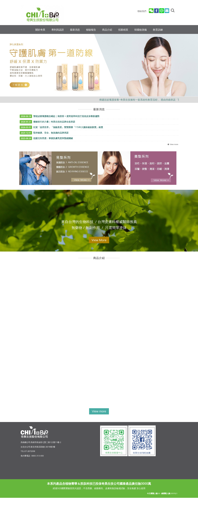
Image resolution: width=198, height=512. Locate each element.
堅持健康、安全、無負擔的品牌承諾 (44, 132)
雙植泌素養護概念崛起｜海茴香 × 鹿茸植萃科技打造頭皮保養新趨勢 (59, 116)
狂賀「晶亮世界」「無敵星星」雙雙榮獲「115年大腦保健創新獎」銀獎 (61, 127)
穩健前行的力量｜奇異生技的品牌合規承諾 (47, 121)
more (172, 145)
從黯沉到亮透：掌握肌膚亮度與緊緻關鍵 (46, 138)
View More (99, 240)
